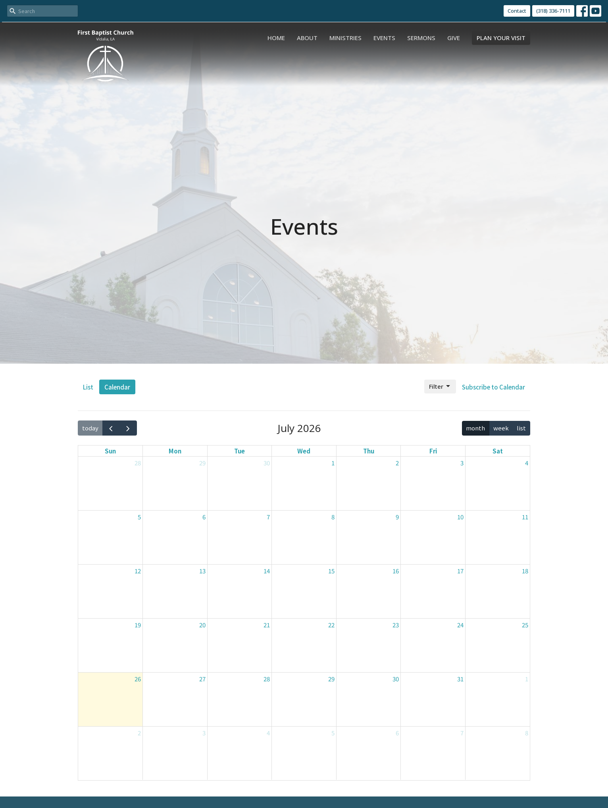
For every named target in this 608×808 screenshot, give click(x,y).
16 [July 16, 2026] (396, 571)
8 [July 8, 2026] (333, 517)
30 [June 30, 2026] (267, 463)
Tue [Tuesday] (239, 451)
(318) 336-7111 (553, 10)
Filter (440, 386)
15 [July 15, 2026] (331, 571)
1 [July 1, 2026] (333, 463)
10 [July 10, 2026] (460, 517)
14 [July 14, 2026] (267, 571)
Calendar (117, 387)
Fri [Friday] (433, 451)
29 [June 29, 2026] (202, 463)
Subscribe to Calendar (493, 387)
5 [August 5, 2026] (333, 733)
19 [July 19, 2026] (138, 625)
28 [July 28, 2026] (267, 679)
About (307, 38)
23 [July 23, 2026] (396, 625)
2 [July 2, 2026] (397, 463)
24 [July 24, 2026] (460, 625)
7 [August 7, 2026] (462, 733)
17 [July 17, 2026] (460, 571)
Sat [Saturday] (498, 451)
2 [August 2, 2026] (139, 733)
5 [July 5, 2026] (139, 517)
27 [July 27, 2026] (202, 679)
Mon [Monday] (175, 451)
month (475, 428)
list (521, 428)
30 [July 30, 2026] (396, 679)
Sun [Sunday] (110, 451)
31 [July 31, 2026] (460, 679)
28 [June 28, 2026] (138, 463)
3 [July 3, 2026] (462, 463)
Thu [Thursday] (368, 451)
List (88, 387)
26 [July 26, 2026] (138, 679)
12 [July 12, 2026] (138, 571)
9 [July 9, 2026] (397, 517)
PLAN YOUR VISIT (501, 38)
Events (384, 38)
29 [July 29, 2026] (331, 679)
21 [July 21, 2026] (267, 625)
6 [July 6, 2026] (204, 517)
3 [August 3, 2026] (204, 733)
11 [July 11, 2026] (525, 517)
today (90, 428)
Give (453, 38)
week (501, 428)
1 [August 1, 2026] (526, 679)
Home (276, 38)
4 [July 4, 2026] (526, 463)
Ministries (345, 38)
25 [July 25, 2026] (525, 625)
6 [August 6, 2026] (397, 733)
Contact (517, 10)
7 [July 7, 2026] (268, 517)
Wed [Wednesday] (303, 451)
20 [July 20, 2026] (202, 625)
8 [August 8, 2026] (526, 733)
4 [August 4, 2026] (268, 733)
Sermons (421, 38)
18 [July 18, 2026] (525, 571)
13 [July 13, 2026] (202, 571)
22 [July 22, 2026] (331, 625)
